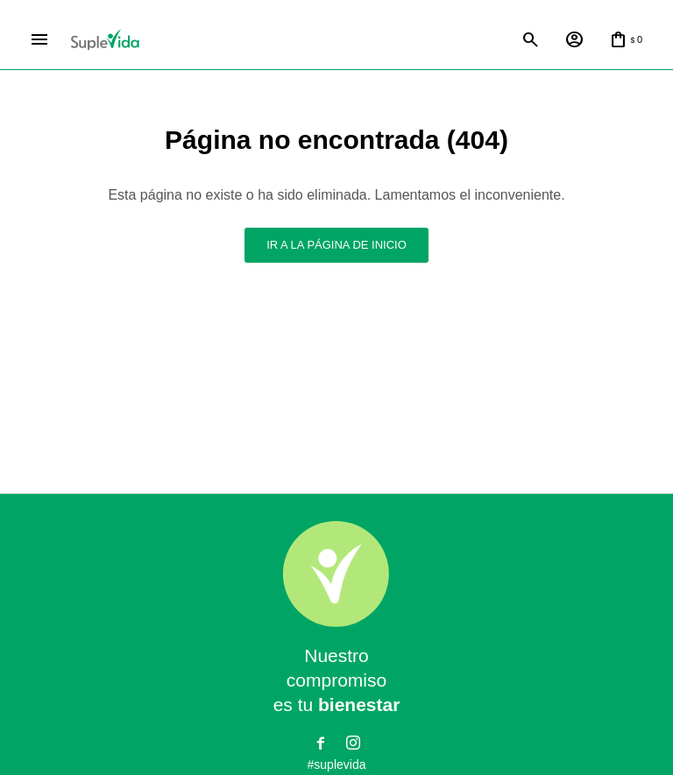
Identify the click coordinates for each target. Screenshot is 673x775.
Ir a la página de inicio (336, 244)
